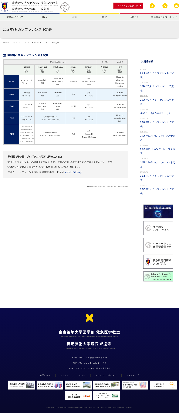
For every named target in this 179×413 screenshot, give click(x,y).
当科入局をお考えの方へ (128, 5)
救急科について (15, 17)
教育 (74, 17)
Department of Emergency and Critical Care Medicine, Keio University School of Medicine (89, 407)
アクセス (65, 375)
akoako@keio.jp (73, 172)
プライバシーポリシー (105, 375)
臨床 (44, 17)
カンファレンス (19, 42)
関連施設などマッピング (164, 17)
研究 (104, 17)
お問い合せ (45, 375)
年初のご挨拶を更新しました (155, 113)
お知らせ (134, 17)
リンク (82, 375)
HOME (6, 42)
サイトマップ (132, 375)
